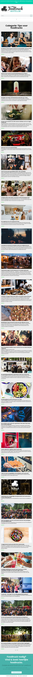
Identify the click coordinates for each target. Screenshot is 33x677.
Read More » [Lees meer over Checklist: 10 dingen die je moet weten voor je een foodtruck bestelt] (2, 303)
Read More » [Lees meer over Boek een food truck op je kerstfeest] (2, 152)
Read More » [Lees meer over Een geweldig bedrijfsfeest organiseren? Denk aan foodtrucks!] (2, 380)
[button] (16, 19)
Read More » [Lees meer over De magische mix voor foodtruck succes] (2, 226)
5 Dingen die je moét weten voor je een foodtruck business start (15, 197)
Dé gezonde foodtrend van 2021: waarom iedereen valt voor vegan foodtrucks (16, 122)
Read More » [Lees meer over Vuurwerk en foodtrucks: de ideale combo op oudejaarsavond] (2, 251)
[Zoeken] (31, 15)
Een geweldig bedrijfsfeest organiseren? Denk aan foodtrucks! (15, 374)
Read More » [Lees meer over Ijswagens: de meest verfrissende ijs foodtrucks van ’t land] (2, 102)
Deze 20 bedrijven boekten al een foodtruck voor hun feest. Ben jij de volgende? (16, 348)
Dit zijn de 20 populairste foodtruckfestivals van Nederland (14, 617)
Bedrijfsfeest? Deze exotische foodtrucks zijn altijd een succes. (15, 322)
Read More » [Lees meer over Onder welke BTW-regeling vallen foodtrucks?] (2, 454)
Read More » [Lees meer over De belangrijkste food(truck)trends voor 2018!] (2, 404)
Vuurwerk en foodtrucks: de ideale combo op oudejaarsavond (15, 245)
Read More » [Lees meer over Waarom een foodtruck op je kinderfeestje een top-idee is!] (2, 78)
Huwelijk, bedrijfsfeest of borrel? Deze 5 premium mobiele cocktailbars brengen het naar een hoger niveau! (14, 570)
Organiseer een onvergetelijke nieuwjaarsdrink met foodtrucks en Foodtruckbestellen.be (16, 497)
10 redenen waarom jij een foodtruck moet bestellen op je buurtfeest (16, 48)
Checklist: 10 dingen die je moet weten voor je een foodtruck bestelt (16, 296)
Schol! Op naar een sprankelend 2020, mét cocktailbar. (13, 171)
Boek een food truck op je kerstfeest (9, 147)
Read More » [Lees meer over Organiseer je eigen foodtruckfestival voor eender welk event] (2, 277)
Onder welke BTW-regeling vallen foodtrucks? (11, 449)
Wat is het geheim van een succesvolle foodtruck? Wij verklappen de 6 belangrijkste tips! (16, 521)
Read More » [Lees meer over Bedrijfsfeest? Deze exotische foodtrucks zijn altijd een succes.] (2, 328)
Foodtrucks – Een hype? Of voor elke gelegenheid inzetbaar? (14, 594)
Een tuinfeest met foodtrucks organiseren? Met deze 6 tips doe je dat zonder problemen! (15, 424)
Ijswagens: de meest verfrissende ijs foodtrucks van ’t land (14, 97)
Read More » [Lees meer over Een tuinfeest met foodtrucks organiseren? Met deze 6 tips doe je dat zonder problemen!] (2, 430)
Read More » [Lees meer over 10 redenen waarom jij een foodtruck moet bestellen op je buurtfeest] (2, 54)
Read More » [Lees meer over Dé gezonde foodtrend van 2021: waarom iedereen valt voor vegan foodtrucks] (2, 128)
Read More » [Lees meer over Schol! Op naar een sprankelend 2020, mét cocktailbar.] (2, 178)
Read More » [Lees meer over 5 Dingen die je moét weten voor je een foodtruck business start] (2, 202)
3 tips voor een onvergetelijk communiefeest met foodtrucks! (15, 473)
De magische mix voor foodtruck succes (10, 221)
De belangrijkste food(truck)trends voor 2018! (11, 399)
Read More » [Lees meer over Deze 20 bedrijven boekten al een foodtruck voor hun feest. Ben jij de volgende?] (2, 355)
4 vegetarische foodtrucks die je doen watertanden (12, 544)
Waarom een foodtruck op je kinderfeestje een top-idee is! (14, 73)
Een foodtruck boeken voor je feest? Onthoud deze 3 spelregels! (15, 643)
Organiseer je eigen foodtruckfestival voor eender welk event (14, 270)
